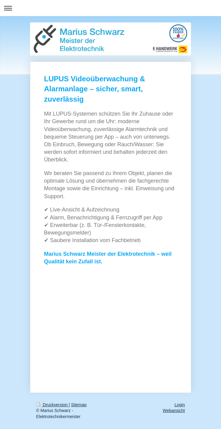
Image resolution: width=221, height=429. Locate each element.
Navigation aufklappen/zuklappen (110, 8)
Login (180, 404)
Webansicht (174, 410)
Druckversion (52, 404)
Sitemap (79, 404)
